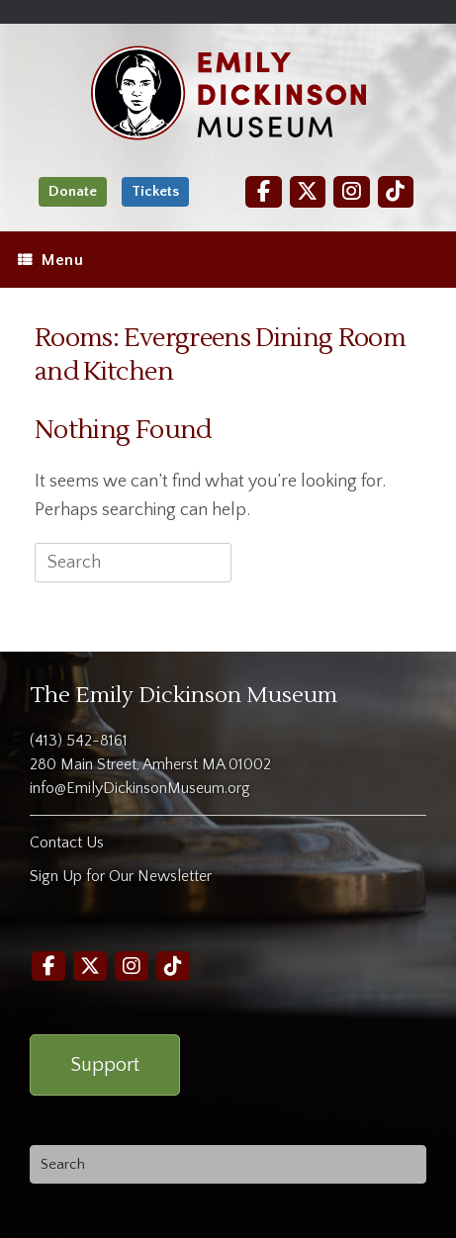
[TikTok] (395, 191)
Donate (72, 191)
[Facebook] (263, 191)
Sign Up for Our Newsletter (121, 876)
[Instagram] (351, 191)
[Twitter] (307, 191)
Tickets (155, 191)
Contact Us (67, 842)
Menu (50, 260)
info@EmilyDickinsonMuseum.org (140, 788)
